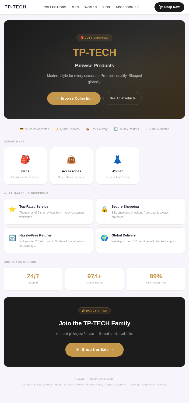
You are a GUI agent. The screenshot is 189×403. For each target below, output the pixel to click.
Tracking (133, 384)
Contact (27, 384)
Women (90, 7)
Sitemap (162, 384)
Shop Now (169, 7)
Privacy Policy (94, 384)
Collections (55, 7)
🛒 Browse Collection (74, 98)
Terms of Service (115, 384)
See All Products (123, 98)
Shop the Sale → (94, 349)
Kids (106, 7)
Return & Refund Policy (69, 384)
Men (75, 7)
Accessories (127, 7)
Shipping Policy (43, 384)
